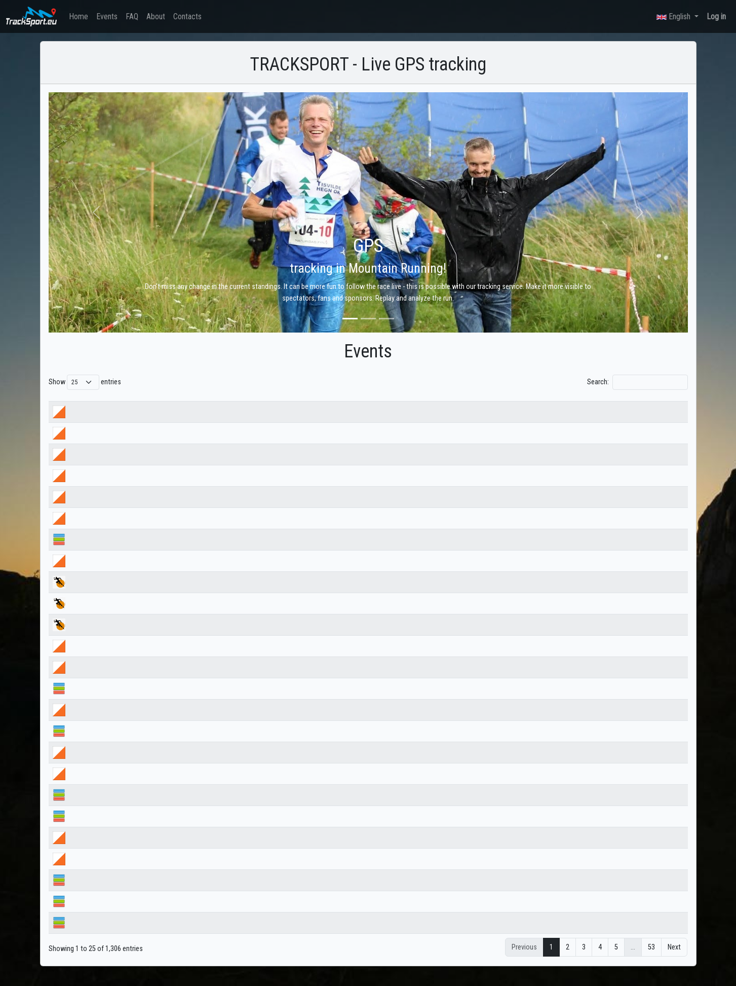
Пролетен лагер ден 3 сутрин (128, 785)
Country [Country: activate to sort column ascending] (484, 402)
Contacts (187, 16)
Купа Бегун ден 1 (110, 678)
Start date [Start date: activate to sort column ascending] (354, 402)
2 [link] (567, 959)
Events (107, 16)
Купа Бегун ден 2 (110, 657)
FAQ (132, 16)
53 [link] (651, 959)
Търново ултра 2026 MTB (122, 636)
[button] (96, 212)
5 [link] (616, 959)
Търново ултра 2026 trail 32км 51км (138, 614)
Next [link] (674, 959)
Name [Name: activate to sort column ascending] (93, 402)
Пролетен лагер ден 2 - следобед (135, 849)
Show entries (85, 382)
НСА (91, 550)
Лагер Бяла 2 (104, 891)
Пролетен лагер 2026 (116, 934)
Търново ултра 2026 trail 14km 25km (138, 593)
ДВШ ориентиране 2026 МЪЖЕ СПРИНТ (143, 465)
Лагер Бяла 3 (104, 827)
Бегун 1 (95, 700)
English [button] (674, 16)
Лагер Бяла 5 (104, 742)
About (155, 16)
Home (78, 16)
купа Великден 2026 (115, 572)
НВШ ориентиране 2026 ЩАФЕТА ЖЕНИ (143, 444)
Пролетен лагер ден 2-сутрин (128, 870)
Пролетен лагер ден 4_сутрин (129, 721)
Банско (96, 912)
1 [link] (551, 959)
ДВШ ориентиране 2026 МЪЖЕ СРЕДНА (144, 508)
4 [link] (600, 959)
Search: (637, 382)
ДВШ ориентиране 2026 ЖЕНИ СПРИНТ (142, 487)
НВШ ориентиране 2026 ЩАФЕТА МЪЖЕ (144, 423)
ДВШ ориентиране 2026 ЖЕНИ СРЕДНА (143, 529)
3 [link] (584, 959)
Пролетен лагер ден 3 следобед (133, 763)
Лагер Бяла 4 (104, 806)
